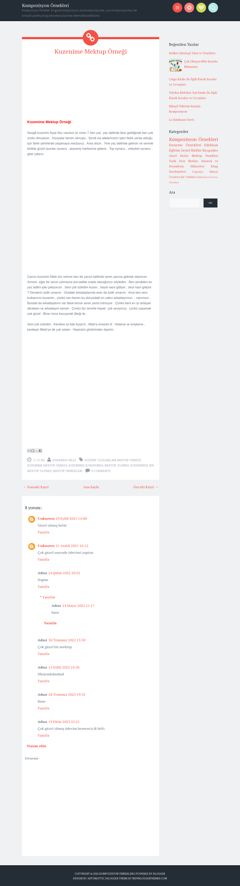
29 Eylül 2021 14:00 (71, 518)
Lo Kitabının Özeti (181, 120)
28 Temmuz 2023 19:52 (66, 694)
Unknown (46, 518)
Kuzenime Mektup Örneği (90, 51)
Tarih (172, 161)
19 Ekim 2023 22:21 (64, 721)
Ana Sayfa (91, 487)
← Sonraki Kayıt (36, 487)
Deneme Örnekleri (185, 145)
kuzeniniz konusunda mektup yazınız (98, 465)
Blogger (159, 873)
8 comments (101, 471)
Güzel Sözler (179, 156)
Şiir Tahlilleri (188, 177)
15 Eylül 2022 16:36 (64, 667)
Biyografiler (210, 150)
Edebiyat (211, 145)
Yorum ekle (36, 745)
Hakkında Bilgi (64, 460)
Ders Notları (188, 161)
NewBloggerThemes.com (149, 878)
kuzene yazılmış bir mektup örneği (113, 460)
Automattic (96, 878)
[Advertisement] (90, 86)
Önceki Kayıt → (145, 487)
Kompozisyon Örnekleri (45, 5)
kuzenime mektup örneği (47, 465)
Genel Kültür (191, 150)
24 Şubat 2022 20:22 (64, 572)
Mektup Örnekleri (67, 471)
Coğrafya (197, 171)
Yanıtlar (48, 597)
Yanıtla (43, 532)
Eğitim (174, 150)
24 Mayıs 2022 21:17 (78, 605)
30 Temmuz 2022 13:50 (66, 640)
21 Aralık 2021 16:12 (72, 545)
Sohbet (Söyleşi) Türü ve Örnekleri (192, 53)
